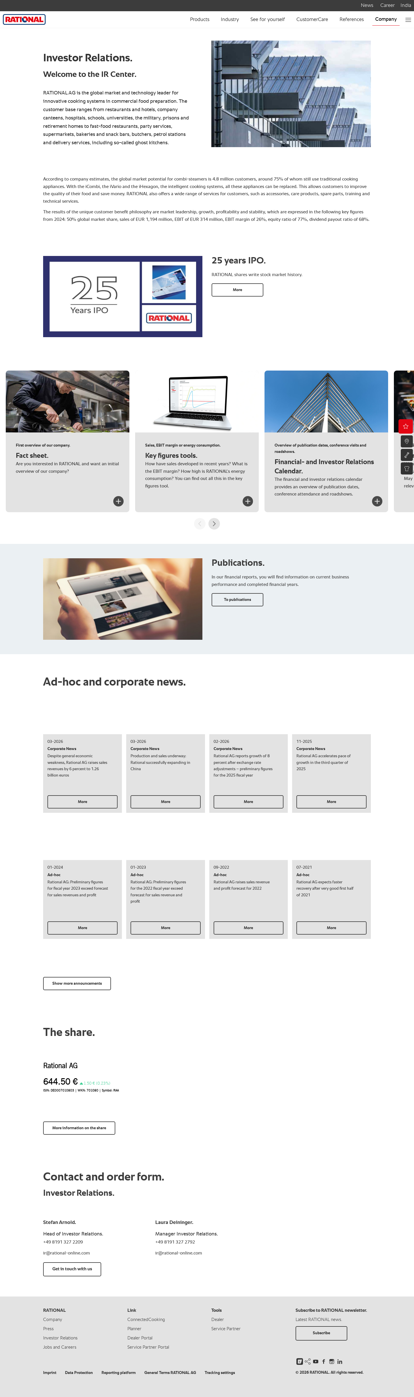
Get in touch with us (72, 1269)
